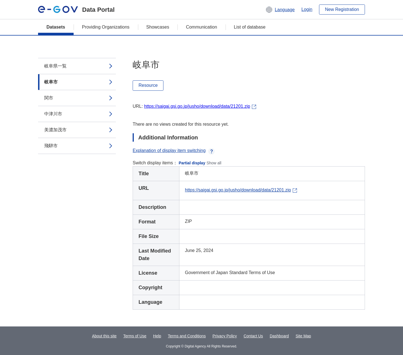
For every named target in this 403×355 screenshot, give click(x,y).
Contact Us (253, 336)
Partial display (192, 163)
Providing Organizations (106, 27)
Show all (214, 163)
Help (157, 336)
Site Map (303, 336)
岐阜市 (51, 82)
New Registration (342, 9)
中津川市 (53, 113)
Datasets (55, 27)
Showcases (157, 27)
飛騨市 (51, 145)
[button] (280, 9)
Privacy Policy (224, 336)
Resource (148, 85)
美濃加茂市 (55, 129)
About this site (104, 336)
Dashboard (279, 336)
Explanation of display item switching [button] (174, 150)
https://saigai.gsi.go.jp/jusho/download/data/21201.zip (197, 106)
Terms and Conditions (187, 336)
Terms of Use (134, 336)
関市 (48, 97)
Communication (201, 27)
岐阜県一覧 (55, 66)
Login (306, 9)
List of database (250, 27)
